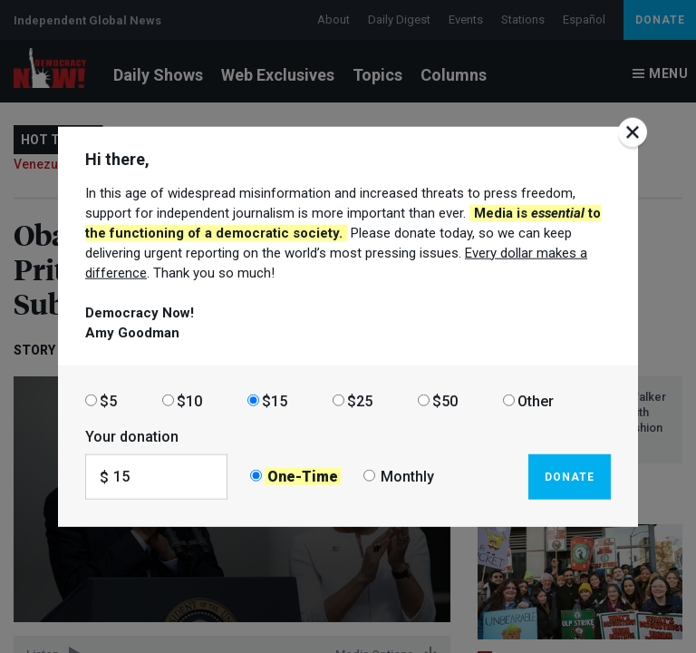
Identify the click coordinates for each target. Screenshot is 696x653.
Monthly (407, 476)
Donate (569, 476)
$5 (108, 400)
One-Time (302, 476)
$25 (359, 400)
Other (535, 400)
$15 (274, 400)
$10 (189, 400)
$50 (445, 400)
